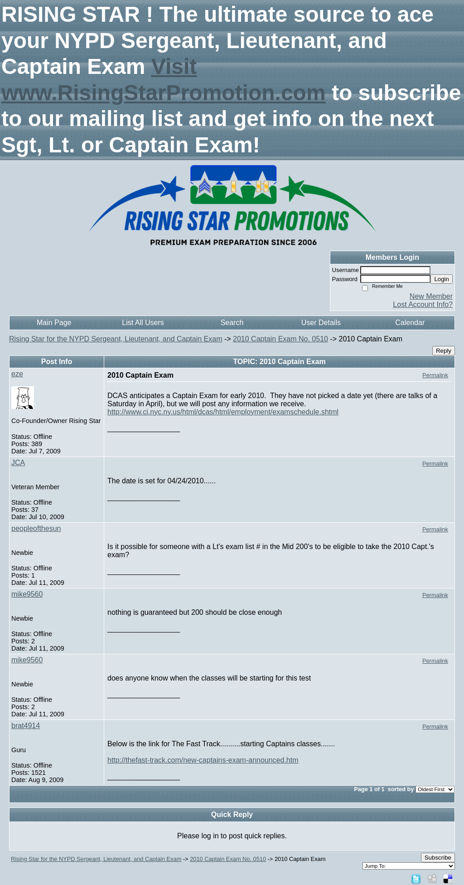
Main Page (54, 322)
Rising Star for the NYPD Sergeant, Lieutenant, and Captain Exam (115, 339)
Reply (443, 350)
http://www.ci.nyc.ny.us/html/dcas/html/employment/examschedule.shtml (222, 412)
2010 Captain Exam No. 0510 (280, 339)
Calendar (410, 322)
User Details (321, 322)
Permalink (435, 375)
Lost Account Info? (423, 304)
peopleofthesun (36, 528)
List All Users (143, 322)
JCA (18, 463)
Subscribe (438, 857)
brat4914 (25, 725)
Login (441, 279)
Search (232, 322)
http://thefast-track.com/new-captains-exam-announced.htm (203, 760)
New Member (431, 296)
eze (17, 374)
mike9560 (27, 594)
